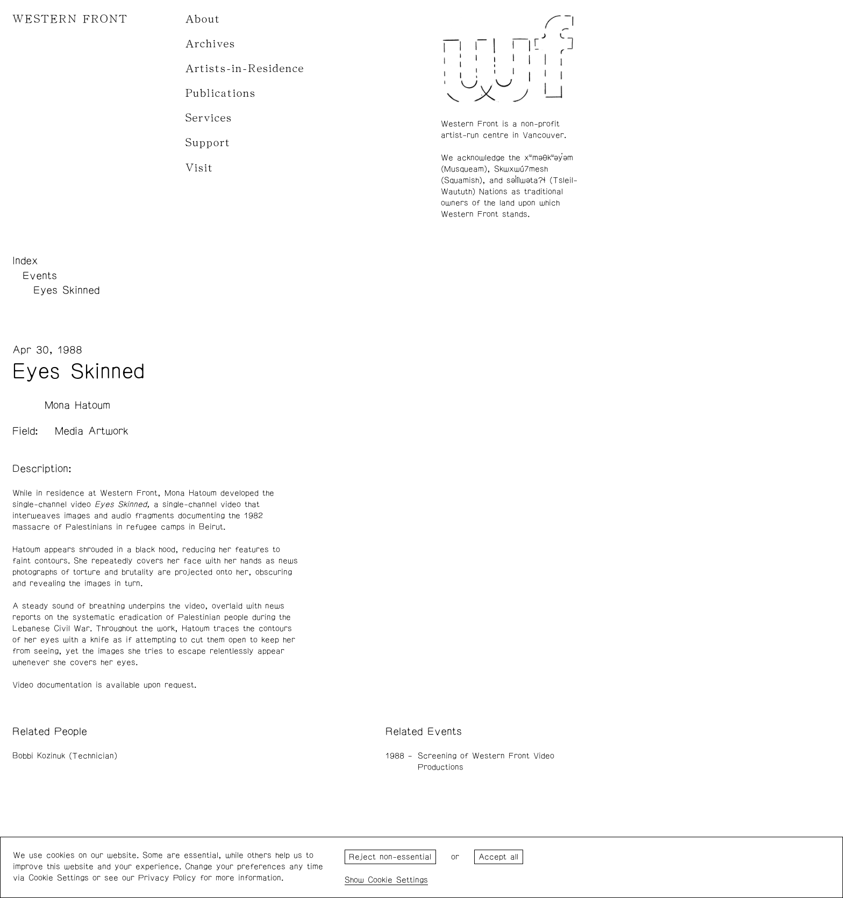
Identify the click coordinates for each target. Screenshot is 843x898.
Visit (199, 168)
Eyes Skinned (66, 290)
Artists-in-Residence (244, 68)
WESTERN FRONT (70, 19)
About (202, 19)
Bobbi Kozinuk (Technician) (64, 756)
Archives (210, 43)
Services (208, 118)
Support (208, 142)
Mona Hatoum (77, 405)
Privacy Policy (167, 878)
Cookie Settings (398, 880)
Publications (220, 93)
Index (25, 260)
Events (40, 275)
